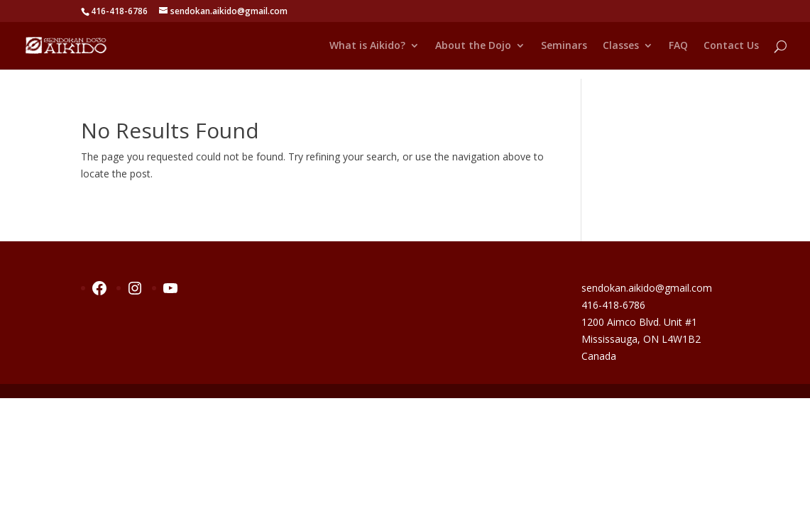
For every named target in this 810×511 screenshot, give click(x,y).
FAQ (678, 46)
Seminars (564, 46)
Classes (621, 46)
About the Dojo (473, 46)
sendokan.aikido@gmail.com (646, 288)
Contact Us (731, 46)
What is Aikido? (367, 46)
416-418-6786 (613, 305)
